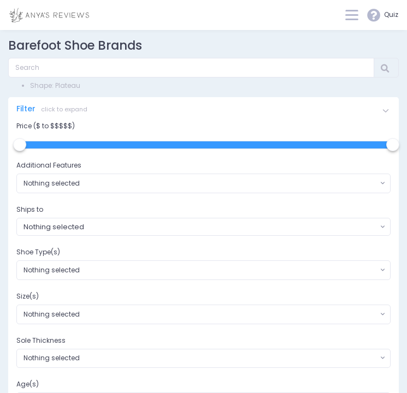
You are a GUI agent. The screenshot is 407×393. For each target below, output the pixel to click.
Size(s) (27, 296)
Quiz (382, 15)
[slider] (19, 144)
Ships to (29, 209)
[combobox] (203, 183)
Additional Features (48, 165)
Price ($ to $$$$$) (45, 125)
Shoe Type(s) (38, 252)
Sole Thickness (41, 340)
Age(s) (27, 384)
